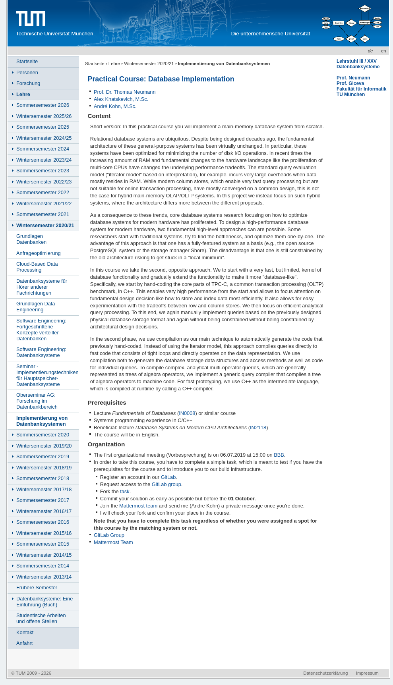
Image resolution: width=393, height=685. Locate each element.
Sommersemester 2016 (42, 522)
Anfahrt (24, 643)
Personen (27, 72)
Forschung (28, 83)
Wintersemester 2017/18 (44, 489)
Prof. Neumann (353, 78)
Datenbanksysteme (358, 66)
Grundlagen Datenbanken (31, 239)
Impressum (367, 673)
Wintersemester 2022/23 (44, 182)
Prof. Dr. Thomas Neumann (125, 92)
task (124, 491)
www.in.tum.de (163, 23)
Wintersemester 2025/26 (44, 116)
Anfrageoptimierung (38, 253)
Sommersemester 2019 (42, 456)
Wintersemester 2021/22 (44, 203)
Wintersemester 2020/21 (149, 63)
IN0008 (187, 413)
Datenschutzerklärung (325, 673)
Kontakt (24, 632)
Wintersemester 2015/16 (44, 533)
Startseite (95, 63)
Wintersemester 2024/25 (44, 138)
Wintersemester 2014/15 (44, 555)
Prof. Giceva (350, 83)
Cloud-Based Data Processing (37, 267)
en (383, 50)
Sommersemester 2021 (42, 214)
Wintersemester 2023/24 (44, 160)
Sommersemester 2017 (42, 500)
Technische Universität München (53, 23)
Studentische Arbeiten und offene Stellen (41, 618)
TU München (351, 94)
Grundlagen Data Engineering (35, 307)
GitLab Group (109, 535)
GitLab (168, 477)
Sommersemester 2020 (42, 435)
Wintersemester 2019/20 (44, 446)
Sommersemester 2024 (42, 149)
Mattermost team (138, 506)
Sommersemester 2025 (42, 127)
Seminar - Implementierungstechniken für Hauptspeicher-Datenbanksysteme (47, 375)
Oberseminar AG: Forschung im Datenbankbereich (37, 401)
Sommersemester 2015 (42, 544)
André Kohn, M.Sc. (115, 106)
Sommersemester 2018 (42, 478)
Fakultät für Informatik (362, 89)
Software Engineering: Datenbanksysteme (41, 352)
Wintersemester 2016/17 (44, 511)
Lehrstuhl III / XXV (357, 61)
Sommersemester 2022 (42, 192)
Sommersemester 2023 (42, 171)
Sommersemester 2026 (42, 105)
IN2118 (258, 427)
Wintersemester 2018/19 (44, 468)
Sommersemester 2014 (42, 566)
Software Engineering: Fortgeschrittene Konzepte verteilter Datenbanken (41, 330)
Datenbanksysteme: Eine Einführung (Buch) (44, 602)
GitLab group (166, 484)
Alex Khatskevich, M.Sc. (121, 99)
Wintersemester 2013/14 (44, 577)
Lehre (114, 63)
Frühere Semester (36, 587)
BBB (279, 455)
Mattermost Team (113, 542)
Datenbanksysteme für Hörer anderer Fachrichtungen (41, 287)
